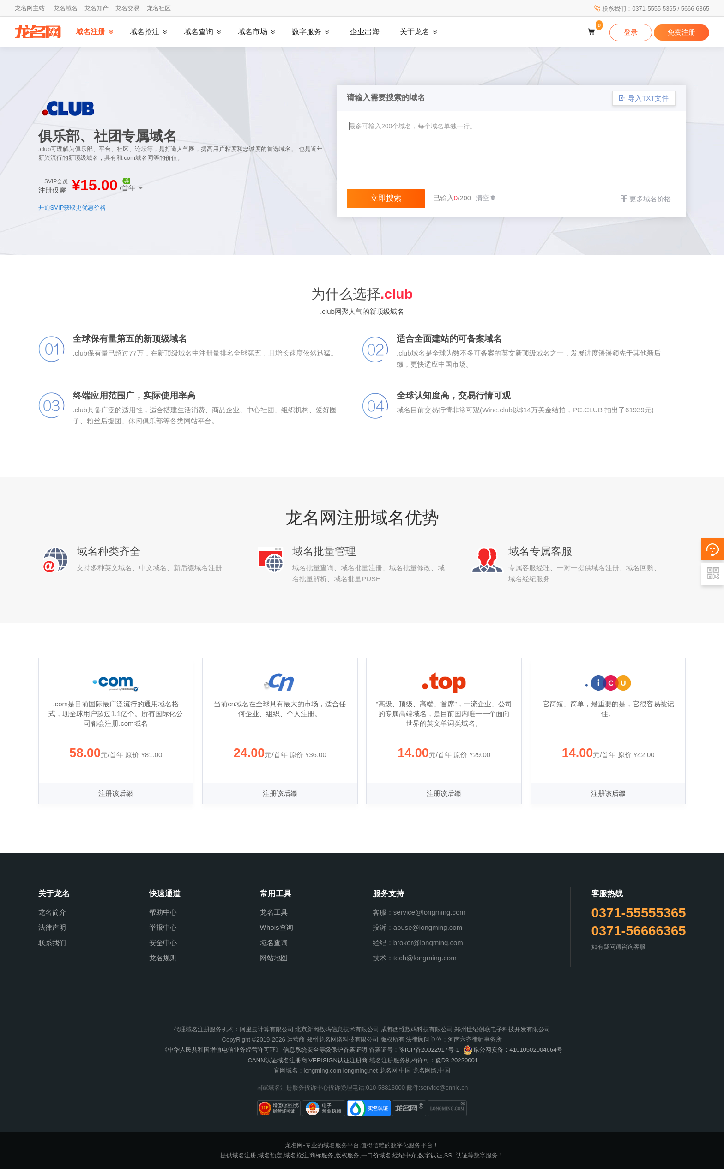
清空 (486, 198)
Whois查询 (276, 927)
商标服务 (321, 1155)
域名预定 (270, 1155)
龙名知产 (96, 8)
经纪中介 (404, 1155)
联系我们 (52, 942)
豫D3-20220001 (456, 1060)
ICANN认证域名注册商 (276, 1060)
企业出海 (365, 32)
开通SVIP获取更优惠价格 (72, 207)
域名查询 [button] (198, 32)
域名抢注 (296, 1155)
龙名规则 (163, 958)
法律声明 (52, 927)
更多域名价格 (646, 199)
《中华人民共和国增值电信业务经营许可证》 (222, 1049)
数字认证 (430, 1155)
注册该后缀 (115, 793)
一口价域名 (376, 1155)
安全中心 (163, 942)
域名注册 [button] (90, 32)
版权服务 (347, 1155)
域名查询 (274, 942)
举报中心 (163, 927)
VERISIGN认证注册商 (338, 1060)
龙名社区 (159, 8)
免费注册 (681, 32)
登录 (631, 32)
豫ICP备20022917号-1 (429, 1049)
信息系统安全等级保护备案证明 (325, 1049)
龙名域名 (66, 8)
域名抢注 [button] (144, 32)
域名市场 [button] (252, 32)
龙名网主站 (30, 8)
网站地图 (274, 958)
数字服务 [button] (306, 32)
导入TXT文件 (644, 98)
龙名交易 (127, 8)
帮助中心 (163, 912)
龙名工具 (274, 912)
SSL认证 (456, 1155)
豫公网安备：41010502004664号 (512, 1050)
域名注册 (244, 1155)
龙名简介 (52, 912)
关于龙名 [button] (414, 32)
